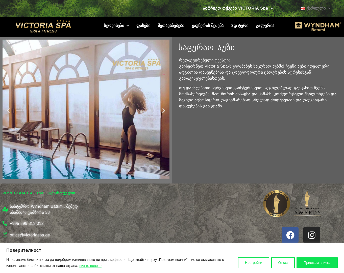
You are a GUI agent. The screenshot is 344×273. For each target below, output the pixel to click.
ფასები (143, 25)
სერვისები (116, 25)
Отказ (281, 263)
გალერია (265, 25)
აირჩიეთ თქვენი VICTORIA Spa (238, 8)
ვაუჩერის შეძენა (208, 25)
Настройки (251, 263)
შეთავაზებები (171, 25)
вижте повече (90, 266)
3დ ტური (239, 25)
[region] (172, 258)
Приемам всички (316, 263)
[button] (238, 8)
